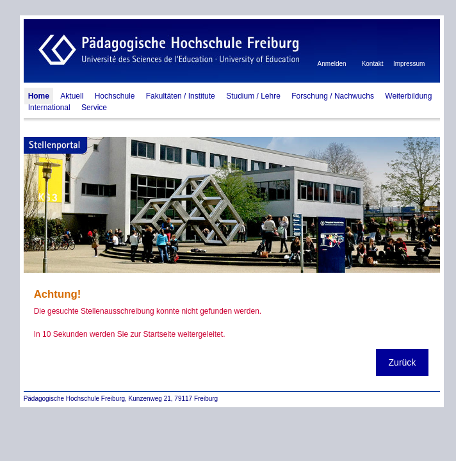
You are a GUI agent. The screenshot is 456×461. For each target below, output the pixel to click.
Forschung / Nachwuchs (332, 96)
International (49, 107)
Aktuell (71, 96)
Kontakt (373, 63)
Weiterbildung (408, 96)
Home (38, 96)
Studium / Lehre (253, 96)
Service (94, 107)
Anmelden (332, 63)
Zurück (402, 362)
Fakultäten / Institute (180, 96)
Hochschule (115, 96)
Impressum (409, 63)
